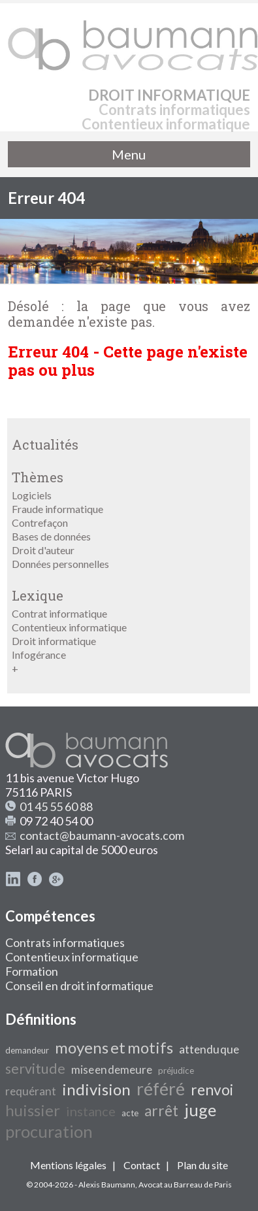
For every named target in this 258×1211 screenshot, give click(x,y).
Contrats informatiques (65, 942)
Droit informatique (54, 641)
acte (129, 1113)
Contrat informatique (59, 613)
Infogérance (39, 654)
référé (161, 1088)
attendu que (209, 1049)
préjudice (176, 1070)
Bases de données (51, 536)
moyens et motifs (114, 1047)
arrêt (161, 1111)
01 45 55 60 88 (56, 806)
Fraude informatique (57, 509)
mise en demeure (111, 1069)
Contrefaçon (40, 522)
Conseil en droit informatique (79, 985)
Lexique (37, 595)
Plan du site (202, 1165)
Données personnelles (60, 563)
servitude (35, 1068)
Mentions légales (68, 1165)
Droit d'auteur (43, 550)
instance (91, 1111)
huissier (32, 1110)
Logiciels (32, 495)
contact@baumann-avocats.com (102, 835)
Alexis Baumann (106, 1184)
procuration (49, 1131)
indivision (96, 1089)
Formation (31, 971)
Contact (141, 1165)
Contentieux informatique (69, 627)
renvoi (212, 1090)
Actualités (45, 444)
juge (200, 1110)
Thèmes (37, 477)
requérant (30, 1091)
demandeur (27, 1050)
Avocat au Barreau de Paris (185, 1184)
